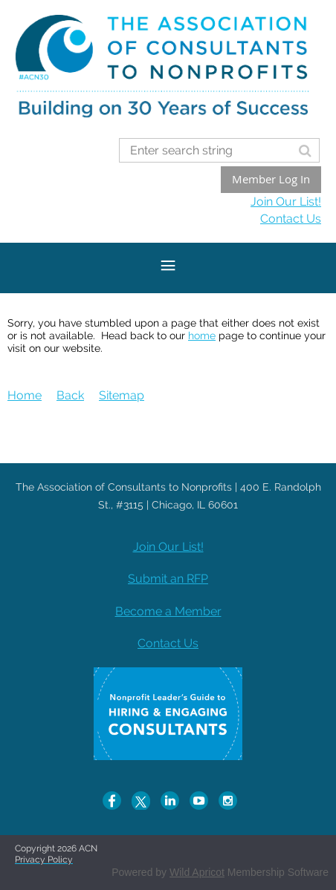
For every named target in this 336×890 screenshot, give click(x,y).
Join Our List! (286, 201)
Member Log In (271, 178)
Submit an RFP (168, 579)
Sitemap (121, 395)
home (202, 335)
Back (70, 395)
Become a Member (168, 611)
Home (24, 395)
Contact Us (290, 219)
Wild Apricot (196, 872)
